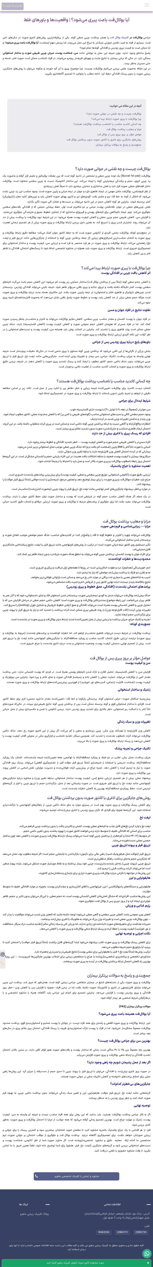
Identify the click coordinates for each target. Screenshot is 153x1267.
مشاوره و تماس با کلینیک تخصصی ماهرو (77, 1176)
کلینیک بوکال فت (119, 38)
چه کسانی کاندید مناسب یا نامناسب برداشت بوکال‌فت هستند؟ (107, 124)
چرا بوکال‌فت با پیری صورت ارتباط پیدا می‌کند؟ (116, 119)
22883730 (140, 1232)
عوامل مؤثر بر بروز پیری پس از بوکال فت (119, 135)
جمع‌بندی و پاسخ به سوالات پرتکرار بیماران (118, 145)
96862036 (103, 1232)
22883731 (122, 1232)
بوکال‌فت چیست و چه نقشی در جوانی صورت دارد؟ (113, 114)
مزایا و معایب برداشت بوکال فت (123, 129)
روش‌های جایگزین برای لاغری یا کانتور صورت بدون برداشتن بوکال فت (104, 140)
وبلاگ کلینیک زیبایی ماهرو (34, 1214)
